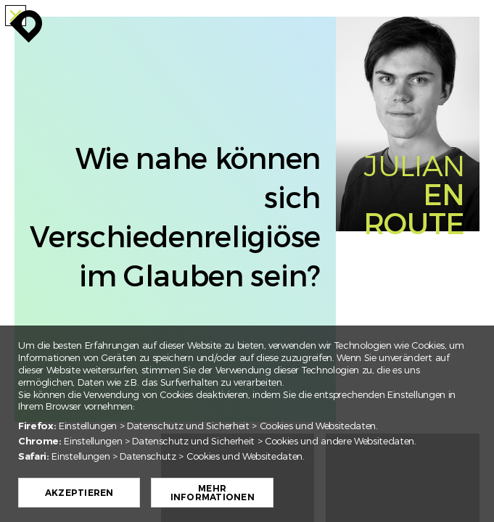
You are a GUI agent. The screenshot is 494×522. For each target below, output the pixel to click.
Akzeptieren (84, 493)
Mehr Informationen (217, 493)
